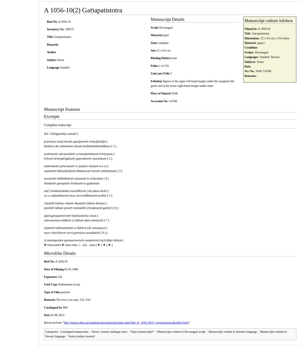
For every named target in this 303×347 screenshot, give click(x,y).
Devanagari (261, 52)
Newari (275, 57)
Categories (51, 331)
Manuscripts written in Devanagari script (181, 331)
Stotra (260, 61)
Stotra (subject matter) (81, 336)
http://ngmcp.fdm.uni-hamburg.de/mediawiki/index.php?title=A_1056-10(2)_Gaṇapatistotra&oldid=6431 (126, 322)
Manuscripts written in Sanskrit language (233, 331)
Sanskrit (264, 57)
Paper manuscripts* (142, 331)
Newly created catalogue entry (110, 331)
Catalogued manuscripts (74, 331)
